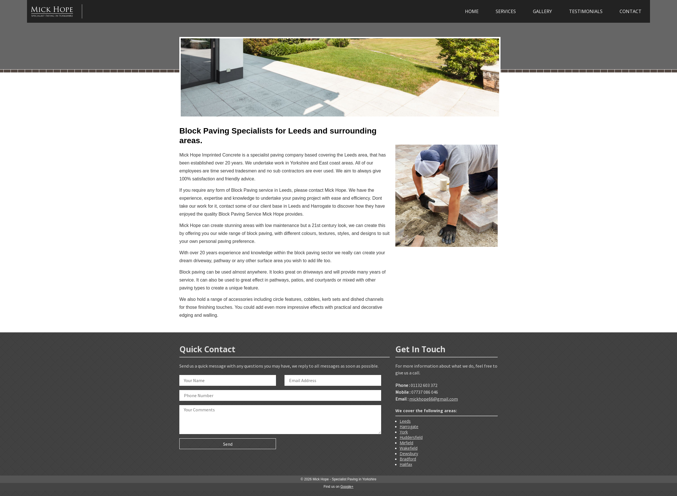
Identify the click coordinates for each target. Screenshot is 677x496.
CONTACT (630, 11)
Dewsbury (409, 453)
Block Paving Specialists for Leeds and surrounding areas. (278, 135)
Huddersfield (411, 437)
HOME (472, 11)
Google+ (347, 487)
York (404, 432)
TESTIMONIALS (586, 11)
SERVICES (506, 11)
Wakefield (409, 448)
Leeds (405, 421)
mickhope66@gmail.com (433, 399)
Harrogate (409, 426)
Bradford (408, 459)
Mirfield (406, 442)
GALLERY (542, 11)
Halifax (406, 464)
